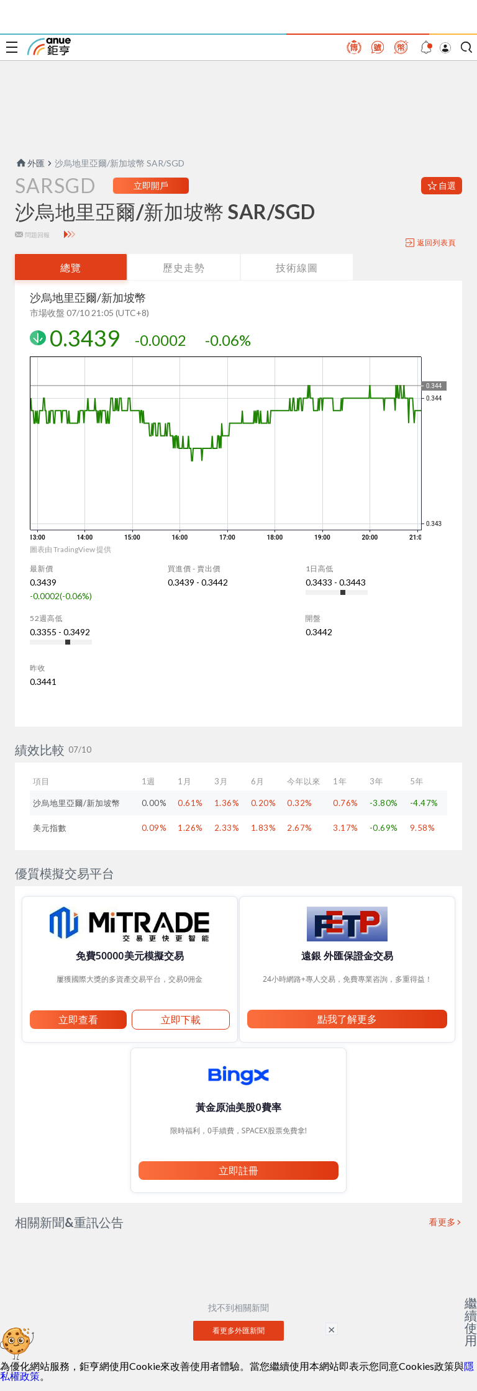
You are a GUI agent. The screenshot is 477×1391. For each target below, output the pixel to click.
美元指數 (49, 828)
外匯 (30, 163)
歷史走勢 (184, 267)
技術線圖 (297, 267)
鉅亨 (49, 46)
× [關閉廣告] (331, 1329)
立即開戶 (151, 185)
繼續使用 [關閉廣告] (471, 1321)
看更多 (443, 1222)
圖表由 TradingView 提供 (70, 549)
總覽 (70, 267)
